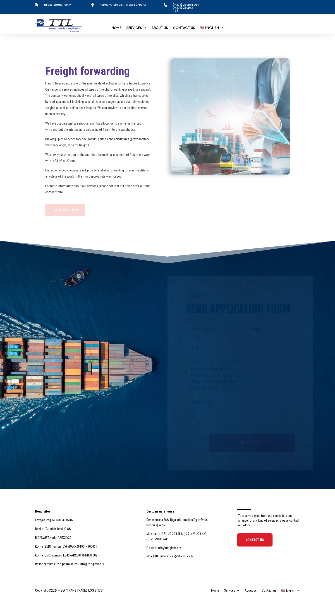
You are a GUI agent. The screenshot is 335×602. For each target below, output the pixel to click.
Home (116, 28)
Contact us (184, 28)
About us (159, 28)
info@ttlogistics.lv (57, 4)
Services (134, 28)
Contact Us (255, 540)
